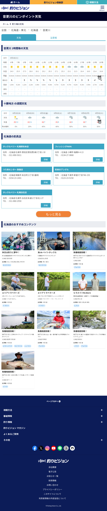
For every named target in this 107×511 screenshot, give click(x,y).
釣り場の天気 (18, 24)
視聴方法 (92, 2)
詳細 (46, 159)
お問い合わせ (52, 485)
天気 (19, 37)
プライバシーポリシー (52, 489)
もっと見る (53, 214)
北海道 (34, 30)
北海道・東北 (18, 30)
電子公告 (52, 471)
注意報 (53, 37)
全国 (3, 30)
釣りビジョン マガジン (14, 427)
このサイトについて (52, 493)
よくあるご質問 (11, 433)
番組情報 (7, 415)
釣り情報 (7, 421)
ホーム (15, 2)
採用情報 (52, 480)
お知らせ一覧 (52, 476)
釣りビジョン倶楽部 (53, 2)
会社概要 (52, 467)
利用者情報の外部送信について (52, 498)
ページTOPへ (53, 401)
